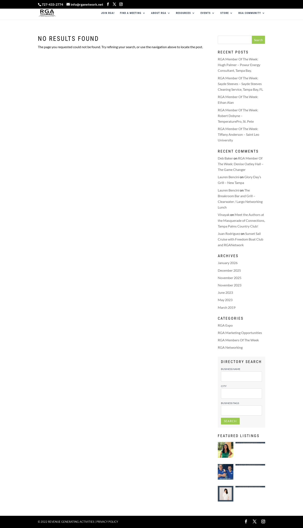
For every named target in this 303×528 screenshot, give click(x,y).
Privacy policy (107, 521)
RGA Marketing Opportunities (240, 333)
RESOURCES (183, 13)
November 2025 (229, 278)
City (224, 386)
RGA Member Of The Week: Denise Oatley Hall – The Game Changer (240, 164)
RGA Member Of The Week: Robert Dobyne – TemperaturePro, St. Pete (238, 115)
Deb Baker (225, 158)
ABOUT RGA (158, 13)
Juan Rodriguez (229, 233)
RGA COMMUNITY (249, 13)
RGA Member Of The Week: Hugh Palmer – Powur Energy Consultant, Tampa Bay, (239, 64)
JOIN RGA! (107, 13)
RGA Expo (225, 325)
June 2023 (225, 292)
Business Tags (230, 403)
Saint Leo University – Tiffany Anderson (250, 442)
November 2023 (229, 285)
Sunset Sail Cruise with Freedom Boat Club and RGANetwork (240, 239)
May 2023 (225, 300)
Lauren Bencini (228, 177)
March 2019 (226, 307)
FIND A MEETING (130, 13)
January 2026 (228, 263)
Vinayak (224, 215)
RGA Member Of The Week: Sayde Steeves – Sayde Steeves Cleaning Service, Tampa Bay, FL (240, 83)
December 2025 (229, 270)
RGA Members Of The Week (238, 340)
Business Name (230, 369)
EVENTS (206, 13)
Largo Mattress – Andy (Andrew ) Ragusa (250, 464)
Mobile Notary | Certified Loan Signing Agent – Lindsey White (250, 486)
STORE (224, 13)
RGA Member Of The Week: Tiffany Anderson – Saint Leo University (238, 134)
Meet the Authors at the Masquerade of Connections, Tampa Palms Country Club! (241, 220)
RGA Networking (230, 347)
